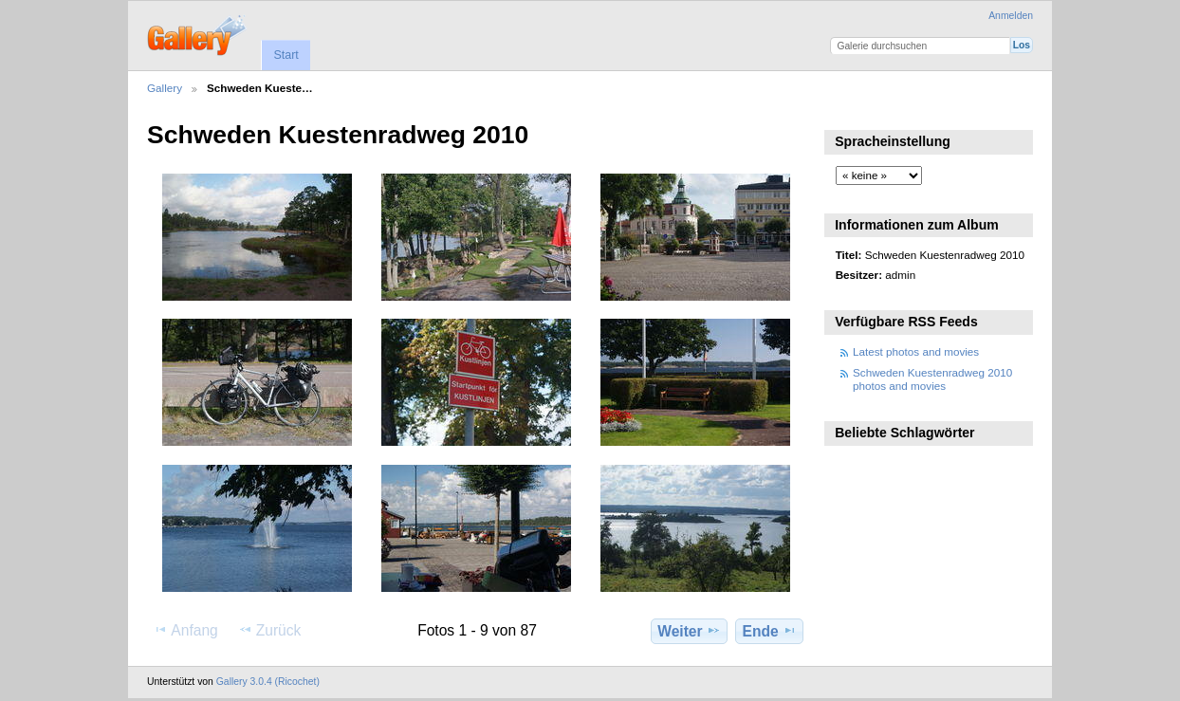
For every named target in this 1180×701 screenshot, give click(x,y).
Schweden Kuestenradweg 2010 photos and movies (932, 379)
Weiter (689, 630)
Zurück (270, 629)
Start (285, 55)
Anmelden (1010, 15)
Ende (770, 630)
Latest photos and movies (916, 351)
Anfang (185, 629)
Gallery (164, 88)
